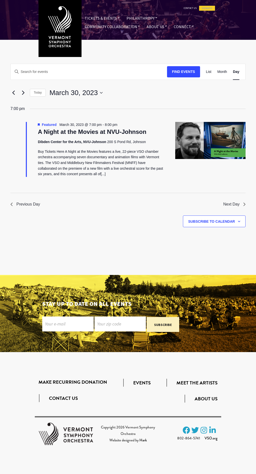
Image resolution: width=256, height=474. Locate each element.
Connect (182, 26)
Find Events (183, 72)
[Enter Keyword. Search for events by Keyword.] (89, 72)
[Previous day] (13, 93)
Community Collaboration (111, 26)
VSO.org (211, 439)
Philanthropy (141, 18)
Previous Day (25, 204)
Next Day (234, 204)
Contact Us (190, 8)
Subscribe (163, 325)
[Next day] (23, 93)
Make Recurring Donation (73, 383)
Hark (143, 441)
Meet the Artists (196, 384)
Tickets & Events (101, 18)
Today (38, 92)
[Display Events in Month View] (222, 72)
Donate (207, 8)
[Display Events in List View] (209, 72)
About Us (155, 26)
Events (142, 384)
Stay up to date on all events (86, 304)
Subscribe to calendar (211, 221)
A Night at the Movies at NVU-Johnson (92, 131)
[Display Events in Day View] (236, 72)
